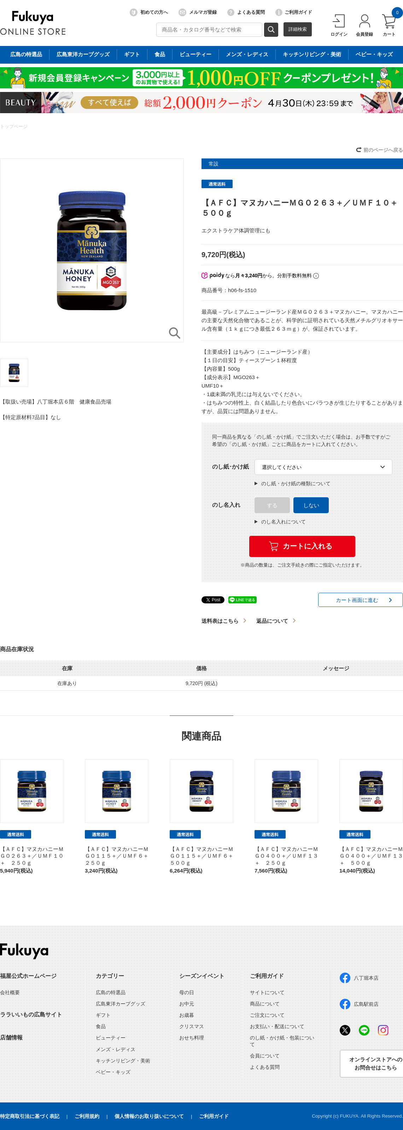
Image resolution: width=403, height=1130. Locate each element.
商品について (265, 1004)
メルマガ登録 (198, 12)
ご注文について (267, 1015)
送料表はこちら (220, 621)
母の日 (186, 992)
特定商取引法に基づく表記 (29, 1116)
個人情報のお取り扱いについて (149, 1116)
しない (311, 505)
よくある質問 (246, 12)
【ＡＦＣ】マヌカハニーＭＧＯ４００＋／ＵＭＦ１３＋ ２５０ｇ (286, 856)
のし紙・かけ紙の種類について (293, 483)
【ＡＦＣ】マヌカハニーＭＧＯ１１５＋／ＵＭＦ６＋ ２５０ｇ (119, 856)
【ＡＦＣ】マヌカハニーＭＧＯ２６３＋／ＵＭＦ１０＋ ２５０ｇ (32, 856)
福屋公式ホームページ (28, 976)
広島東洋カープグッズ (120, 1004)
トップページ (14, 126)
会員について (265, 1056)
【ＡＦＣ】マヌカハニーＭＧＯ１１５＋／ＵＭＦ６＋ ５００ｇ (204, 856)
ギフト (103, 1015)
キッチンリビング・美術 (123, 1061)
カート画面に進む (357, 600)
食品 (101, 1026)
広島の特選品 (110, 992)
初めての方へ (149, 12)
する (272, 505)
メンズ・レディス (115, 1049)
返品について (272, 621)
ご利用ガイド (293, 12)
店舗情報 (11, 1038)
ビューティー (110, 1038)
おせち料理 (191, 1038)
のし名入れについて (280, 522)
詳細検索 (297, 29)
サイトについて (267, 992)
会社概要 (10, 992)
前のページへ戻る (383, 150)
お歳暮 (186, 1015)
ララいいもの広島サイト (31, 1015)
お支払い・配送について (277, 1026)
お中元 (186, 1004)
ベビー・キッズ (113, 1072)
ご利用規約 (87, 1116)
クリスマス (191, 1026)
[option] (92, 250)
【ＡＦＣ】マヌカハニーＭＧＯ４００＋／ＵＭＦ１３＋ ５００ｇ (371, 856)
